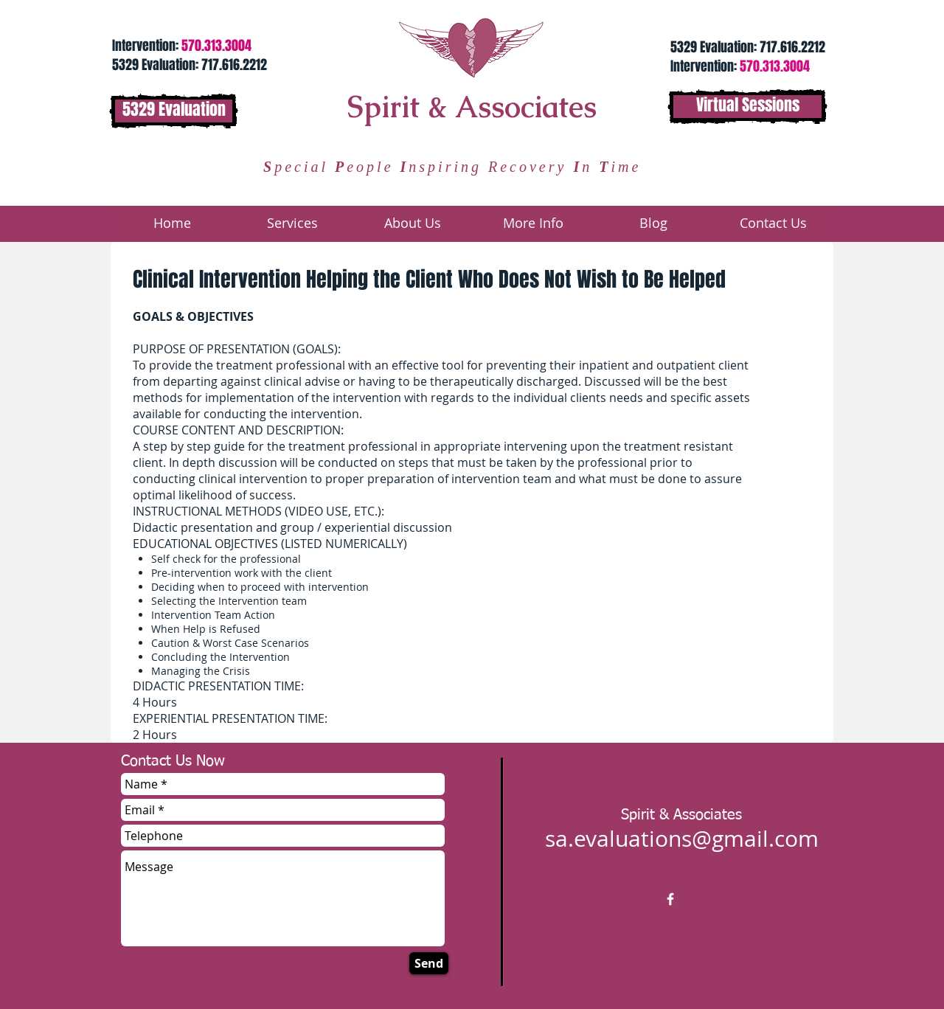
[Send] (428, 963)
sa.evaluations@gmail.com (682, 838)
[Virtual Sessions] (747, 106)
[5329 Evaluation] (173, 111)
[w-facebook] (670, 899)
